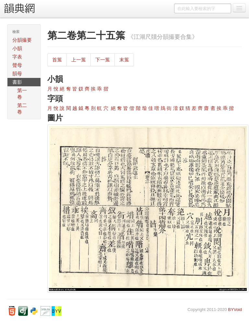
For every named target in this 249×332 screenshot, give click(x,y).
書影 (17, 82)
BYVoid (235, 309)
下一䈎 (102, 59)
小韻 (17, 48)
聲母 (17, 65)
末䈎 (124, 59)
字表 (17, 56)
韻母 (17, 73)
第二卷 (22, 108)
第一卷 (22, 94)
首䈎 (57, 59)
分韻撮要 (22, 40)
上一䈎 (78, 59)
